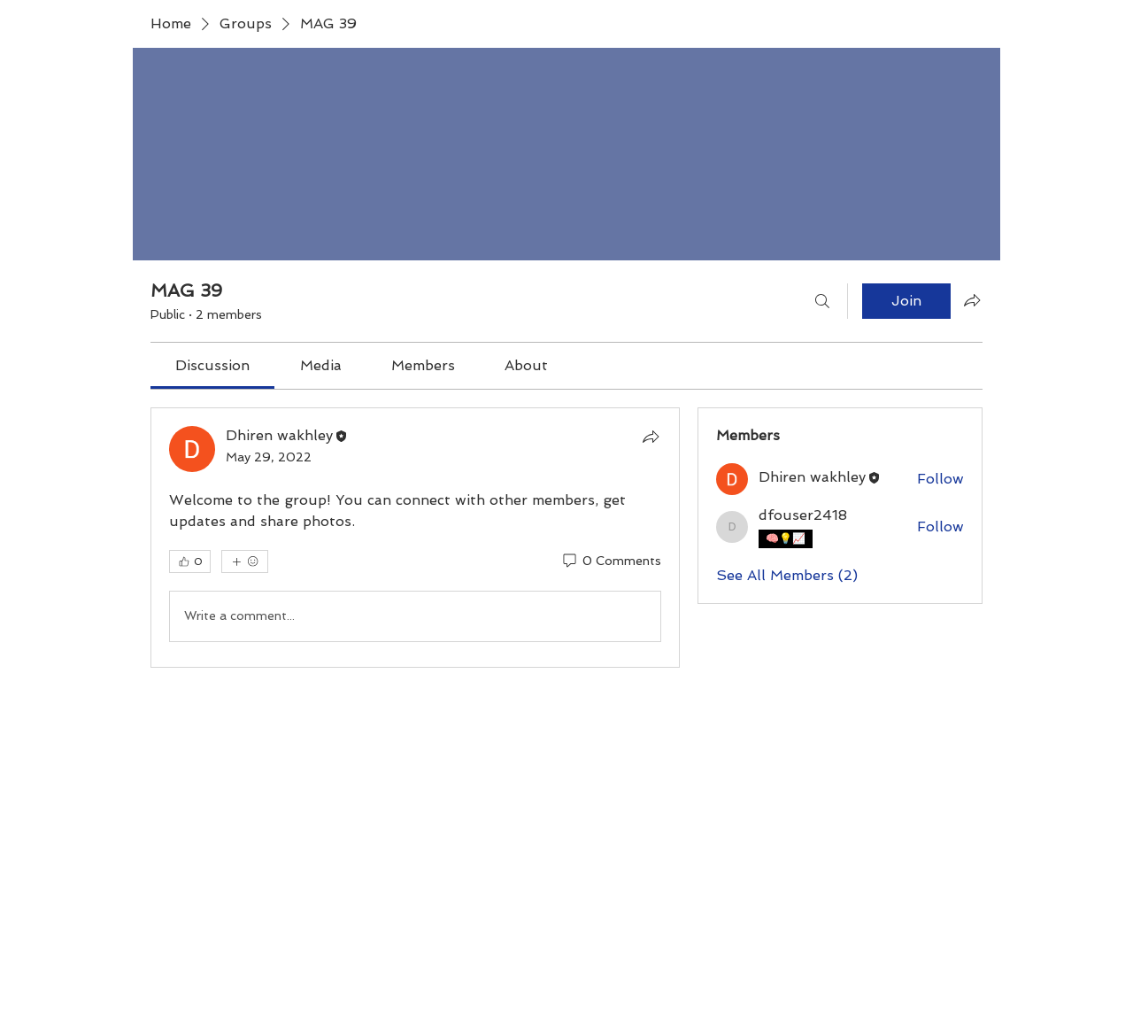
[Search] (822, 301)
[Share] (650, 436)
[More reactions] (244, 561)
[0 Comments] (610, 561)
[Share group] (972, 300)
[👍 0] (190, 561)
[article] (415, 537)
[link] (212, 365)
